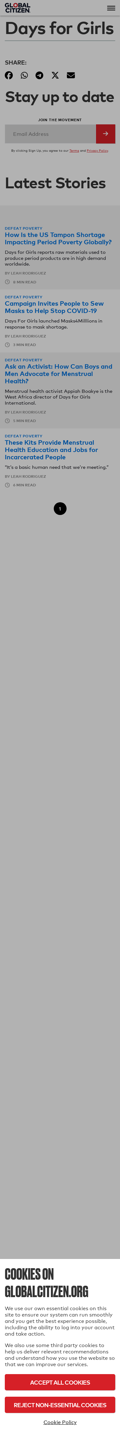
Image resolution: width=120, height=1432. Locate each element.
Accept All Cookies (60, 1382)
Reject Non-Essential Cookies (60, 1405)
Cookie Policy (60, 1422)
